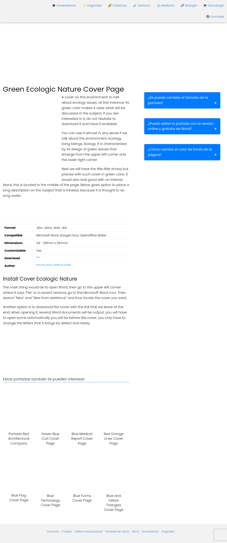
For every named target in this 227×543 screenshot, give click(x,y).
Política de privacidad (88, 531)
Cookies (67, 531)
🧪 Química (141, 5)
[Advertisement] (113, 54)
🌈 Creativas (117, 5)
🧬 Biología (189, 5)
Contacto (53, 531)
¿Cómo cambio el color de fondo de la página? (180, 152)
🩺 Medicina (165, 5)
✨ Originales (92, 5)
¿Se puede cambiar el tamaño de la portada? (178, 100)
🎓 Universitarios (64, 5)
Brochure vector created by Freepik (53, 265)
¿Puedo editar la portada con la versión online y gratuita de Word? (181, 126)
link (38, 257)
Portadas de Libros (117, 531)
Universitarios (150, 531)
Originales (168, 531)
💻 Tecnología (213, 5)
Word (135, 531)
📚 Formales (215, 16)
